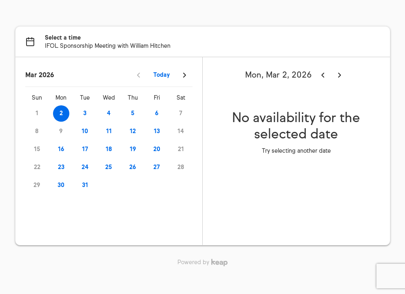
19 (133, 149)
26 (132, 167)
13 (157, 131)
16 (61, 149)
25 (108, 167)
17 (85, 149)
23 (61, 167)
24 (85, 167)
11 (109, 131)
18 (109, 149)
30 (61, 185)
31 (85, 185)
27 (156, 167)
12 (133, 131)
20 (156, 149)
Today (161, 74)
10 (85, 131)
